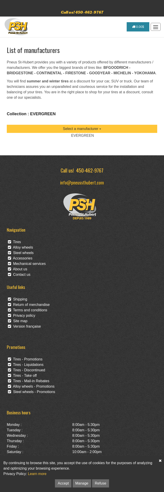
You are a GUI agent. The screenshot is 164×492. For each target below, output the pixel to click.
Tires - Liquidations (25, 365)
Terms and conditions (27, 310)
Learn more (37, 474)
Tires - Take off (22, 375)
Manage (81, 483)
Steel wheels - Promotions (31, 392)
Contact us (19, 274)
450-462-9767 (89, 170)
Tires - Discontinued (26, 370)
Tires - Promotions (25, 359)
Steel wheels (21, 253)
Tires (14, 242)
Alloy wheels (20, 247)
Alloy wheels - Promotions (31, 386)
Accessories (20, 258)
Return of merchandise (29, 305)
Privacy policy (21, 315)
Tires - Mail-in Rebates (28, 381)
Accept (63, 483)
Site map (17, 321)
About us (17, 269)
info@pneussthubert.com (82, 182)
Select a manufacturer (82, 129)
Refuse (100, 483)
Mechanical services (27, 264)
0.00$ (138, 27)
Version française (24, 326)
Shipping (17, 299)
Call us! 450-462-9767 (82, 12)
